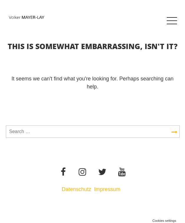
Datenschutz (76, 189)
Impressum (108, 189)
